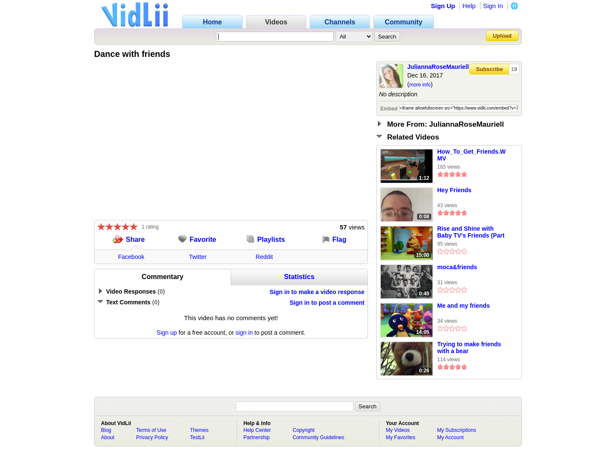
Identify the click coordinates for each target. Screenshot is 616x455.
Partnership (256, 437)
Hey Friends (454, 190)
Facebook (131, 256)
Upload (502, 36)
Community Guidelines (318, 437)
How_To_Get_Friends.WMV (471, 155)
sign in (244, 332)
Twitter (198, 256)
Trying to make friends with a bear (469, 347)
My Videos (398, 430)
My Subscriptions (456, 430)
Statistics (299, 276)
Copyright (303, 430)
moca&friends (457, 267)
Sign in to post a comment (327, 302)
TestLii (197, 437)
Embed (388, 109)
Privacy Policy (152, 437)
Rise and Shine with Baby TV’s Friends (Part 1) (470, 232)
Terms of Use (151, 430)
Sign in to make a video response (317, 291)
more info (420, 85)
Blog (106, 430)
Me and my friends (463, 305)
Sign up (167, 332)
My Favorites (400, 437)
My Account (450, 437)
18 (514, 69)
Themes (199, 430)
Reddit (264, 256)
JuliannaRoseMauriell (438, 66)
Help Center (257, 430)
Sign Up (443, 5)
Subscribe (489, 69)
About (107, 437)
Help (469, 5)
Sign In (493, 5)
